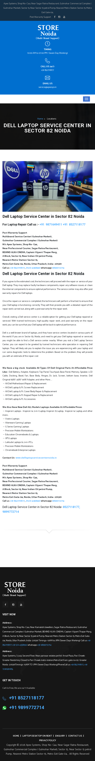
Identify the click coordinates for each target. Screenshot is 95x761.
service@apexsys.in (47, 87)
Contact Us (75, 736)
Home (40, 119)
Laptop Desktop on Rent (37, 736)
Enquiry (60, 736)
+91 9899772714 (44, 645)
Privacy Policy (47, 740)
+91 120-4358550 (20, 645)
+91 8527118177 (47, 70)
